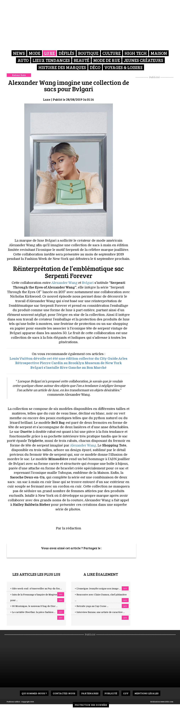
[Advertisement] (158, 132)
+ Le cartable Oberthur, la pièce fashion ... (32, 612)
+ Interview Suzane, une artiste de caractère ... (100, 612)
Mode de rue (106, 60)
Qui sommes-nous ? (34, 693)
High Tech (136, 53)
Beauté (81, 60)
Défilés (66, 53)
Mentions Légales (146, 693)
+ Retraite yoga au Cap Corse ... (91, 606)
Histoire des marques (62, 67)
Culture (111, 53)
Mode (34, 53)
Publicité (111, 693)
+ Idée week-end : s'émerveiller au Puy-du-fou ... (36, 588)
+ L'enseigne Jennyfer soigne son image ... (98, 588)
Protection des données (91, 705)
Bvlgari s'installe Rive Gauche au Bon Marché (68, 367)
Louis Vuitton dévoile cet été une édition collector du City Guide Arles (68, 358)
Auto (23, 60)
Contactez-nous (64, 693)
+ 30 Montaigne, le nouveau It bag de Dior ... (34, 606)
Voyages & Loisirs (123, 67)
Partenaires (90, 693)
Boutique (88, 53)
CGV (125, 693)
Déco (95, 67)
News (19, 53)
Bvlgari (88, 283)
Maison (159, 53)
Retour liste (19, 75)
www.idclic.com (166, 701)
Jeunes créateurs (143, 60)
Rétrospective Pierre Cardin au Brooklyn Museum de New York (68, 363)
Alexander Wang (64, 283)
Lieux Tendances (51, 60)
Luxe (49, 53)
